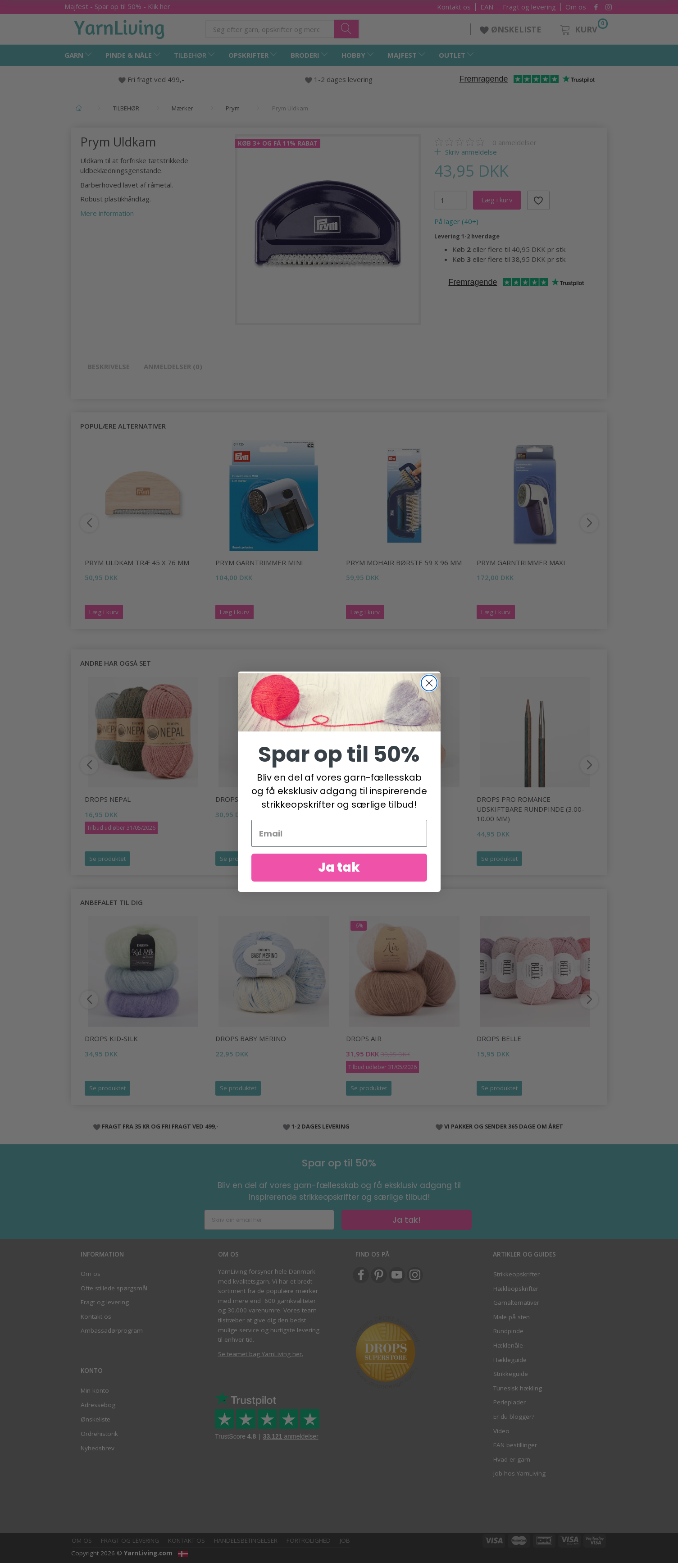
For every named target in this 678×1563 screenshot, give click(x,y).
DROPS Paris (368, 799)
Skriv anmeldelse (470, 151)
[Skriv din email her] (269, 1220)
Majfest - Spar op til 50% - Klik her (117, 6)
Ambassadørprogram (112, 1330)
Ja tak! (406, 1219)
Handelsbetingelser (246, 1540)
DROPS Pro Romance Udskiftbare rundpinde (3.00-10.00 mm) (530, 809)
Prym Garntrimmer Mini (259, 562)
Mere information (107, 213)
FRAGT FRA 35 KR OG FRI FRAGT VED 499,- (160, 1126)
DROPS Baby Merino (250, 1038)
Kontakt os (454, 7)
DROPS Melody (241, 799)
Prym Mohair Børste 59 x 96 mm (404, 562)
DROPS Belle (499, 1038)
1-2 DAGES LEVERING (320, 1126)
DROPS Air (364, 1038)
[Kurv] (583, 28)
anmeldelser (514, 142)
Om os (575, 7)
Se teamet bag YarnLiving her (260, 1354)
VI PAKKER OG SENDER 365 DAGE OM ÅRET (503, 1126)
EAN (486, 7)
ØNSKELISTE (512, 29)
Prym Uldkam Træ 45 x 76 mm (137, 562)
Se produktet (107, 859)
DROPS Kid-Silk (111, 1038)
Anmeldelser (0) (173, 366)
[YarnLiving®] (119, 27)
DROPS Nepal (108, 799)
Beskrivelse (108, 366)
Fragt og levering (529, 7)
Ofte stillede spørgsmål (114, 1288)
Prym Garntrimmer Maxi (521, 562)
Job (345, 1540)
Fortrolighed (309, 1540)
